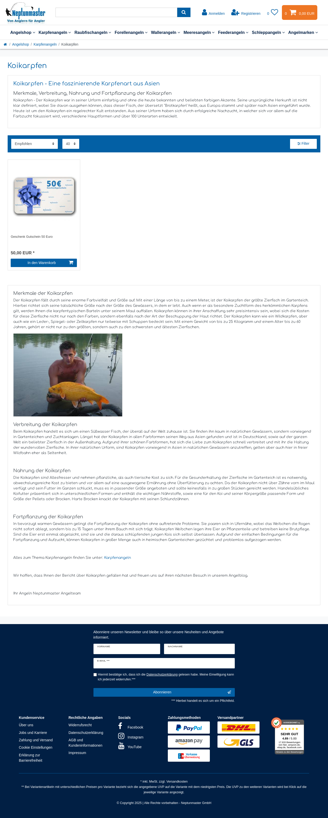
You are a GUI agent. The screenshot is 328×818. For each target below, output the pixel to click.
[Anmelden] (213, 12)
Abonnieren (192, 692)
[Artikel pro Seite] (70, 144)
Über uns (26, 725)
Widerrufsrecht (80, 725)
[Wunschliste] (272, 12)
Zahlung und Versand (36, 740)
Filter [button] (303, 143)
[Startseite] (6, 44)
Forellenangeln (131, 32)
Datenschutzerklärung (86, 733)
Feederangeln (233, 32)
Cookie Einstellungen (35, 747)
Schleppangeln (268, 32)
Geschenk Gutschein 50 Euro (32, 237)
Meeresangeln (199, 32)
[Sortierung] (34, 144)
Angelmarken (303, 32)
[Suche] (183, 12)
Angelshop (22, 32)
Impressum (77, 753)
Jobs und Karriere (33, 733)
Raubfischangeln (92, 32)
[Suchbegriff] (116, 12)
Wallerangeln (165, 32)
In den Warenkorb (50, 263)
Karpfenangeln (55, 32)
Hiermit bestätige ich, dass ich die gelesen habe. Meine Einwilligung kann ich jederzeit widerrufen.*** (166, 677)
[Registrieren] (245, 12)
